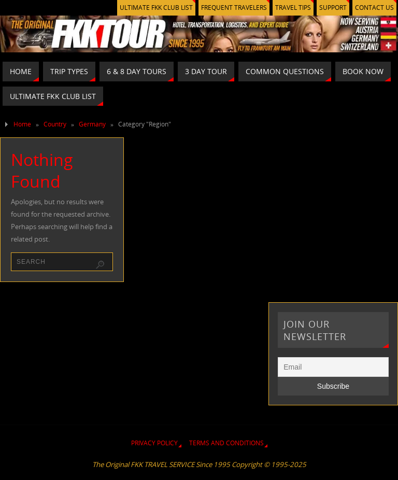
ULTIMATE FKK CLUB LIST (156, 7)
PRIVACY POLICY (154, 443)
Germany (92, 124)
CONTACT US (374, 7)
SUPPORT (333, 7)
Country (55, 124)
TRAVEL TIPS (293, 7)
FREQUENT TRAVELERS (234, 7)
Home (22, 124)
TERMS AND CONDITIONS (226, 443)
